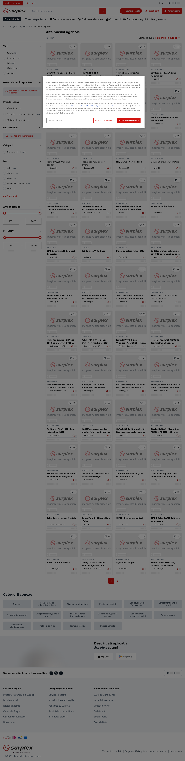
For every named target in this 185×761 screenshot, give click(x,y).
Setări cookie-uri (55, 120)
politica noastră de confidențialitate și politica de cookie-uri (91, 106)
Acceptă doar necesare (104, 120)
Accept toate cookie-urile (129, 120)
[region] (93, 102)
